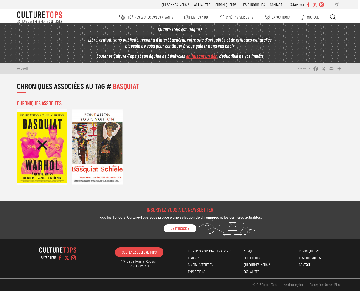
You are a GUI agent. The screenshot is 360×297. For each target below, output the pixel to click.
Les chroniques (254, 4)
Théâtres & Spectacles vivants (148, 17)
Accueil (24, 71)
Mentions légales (291, 291)
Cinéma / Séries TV (239, 17)
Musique (314, 17)
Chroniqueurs (227, 4)
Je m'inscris (180, 229)
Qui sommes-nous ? (177, 4)
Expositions (281, 17)
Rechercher (333, 17)
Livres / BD (199, 17)
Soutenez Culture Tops (140, 253)
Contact (277, 4)
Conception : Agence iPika (322, 291)
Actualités (204, 4)
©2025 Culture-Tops (262, 291)
